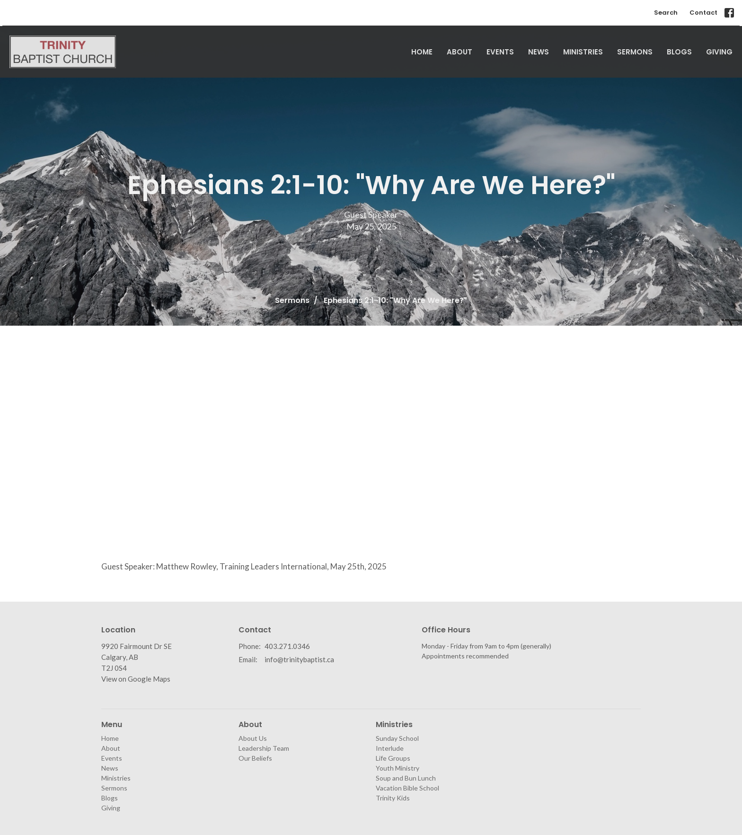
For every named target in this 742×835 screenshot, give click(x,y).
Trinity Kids (393, 798)
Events (500, 52)
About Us (252, 738)
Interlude (390, 748)
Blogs (679, 52)
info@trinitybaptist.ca (299, 659)
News (538, 52)
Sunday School (397, 738)
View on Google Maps (135, 679)
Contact (703, 12)
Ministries (583, 52)
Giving (719, 52)
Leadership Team (263, 748)
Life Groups (393, 758)
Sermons (635, 52)
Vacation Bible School (407, 788)
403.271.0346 (287, 646)
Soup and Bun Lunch (406, 778)
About (459, 52)
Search (666, 12)
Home (422, 52)
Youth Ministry (397, 768)
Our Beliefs (255, 758)
